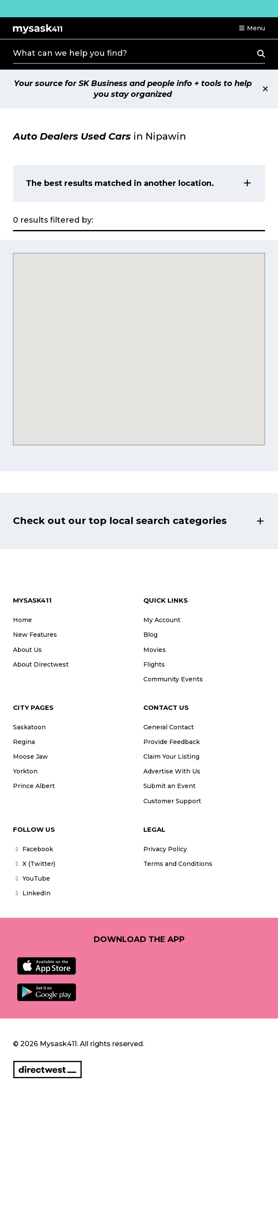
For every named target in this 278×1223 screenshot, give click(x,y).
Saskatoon (29, 727)
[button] (251, 28)
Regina (24, 742)
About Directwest (41, 664)
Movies (154, 650)
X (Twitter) (34, 864)
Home (22, 620)
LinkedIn (32, 893)
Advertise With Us (171, 771)
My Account (161, 620)
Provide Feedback (171, 742)
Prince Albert (34, 786)
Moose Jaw (30, 756)
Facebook (33, 849)
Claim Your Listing (171, 756)
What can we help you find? (70, 53)
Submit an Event (169, 786)
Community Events (173, 679)
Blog (150, 635)
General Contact (168, 727)
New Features (35, 635)
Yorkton (25, 771)
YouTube (31, 878)
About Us (27, 650)
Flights (154, 664)
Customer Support (172, 801)
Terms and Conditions (177, 864)
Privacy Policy (165, 849)
